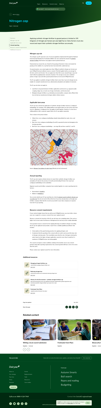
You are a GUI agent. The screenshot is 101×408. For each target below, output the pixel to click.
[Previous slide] (24, 349)
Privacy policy (70, 403)
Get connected (86, 357)
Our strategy (12, 374)
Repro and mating (70, 380)
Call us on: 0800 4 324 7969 (19, 396)
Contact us (13, 387)
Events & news (53, 4)
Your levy (11, 377)
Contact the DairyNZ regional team (79, 396)
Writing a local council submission (35, 343)
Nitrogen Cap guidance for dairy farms (43, 168)
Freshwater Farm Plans (65, 343)
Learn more (33, 267)
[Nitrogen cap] (73, 307)
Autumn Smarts (69, 372)
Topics (38, 4)
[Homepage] (14, 3)
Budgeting (66, 385)
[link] (18, 38)
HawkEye (42, 191)
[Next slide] (28, 349)
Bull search (66, 376)
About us (61, 4)
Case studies (27, 382)
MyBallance (41, 193)
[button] (76, 307)
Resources (45, 4)
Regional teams (28, 374)
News (10, 379)
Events (26, 371)
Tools (25, 377)
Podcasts (11, 382)
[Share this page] (26, 403)
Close (88, 402)
